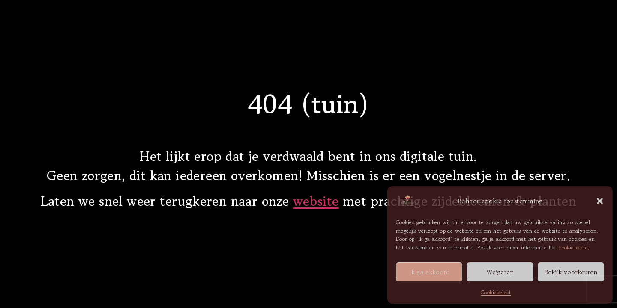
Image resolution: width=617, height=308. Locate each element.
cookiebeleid (573, 247)
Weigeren (500, 271)
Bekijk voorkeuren (570, 271)
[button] (600, 201)
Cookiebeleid (496, 292)
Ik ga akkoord (429, 271)
